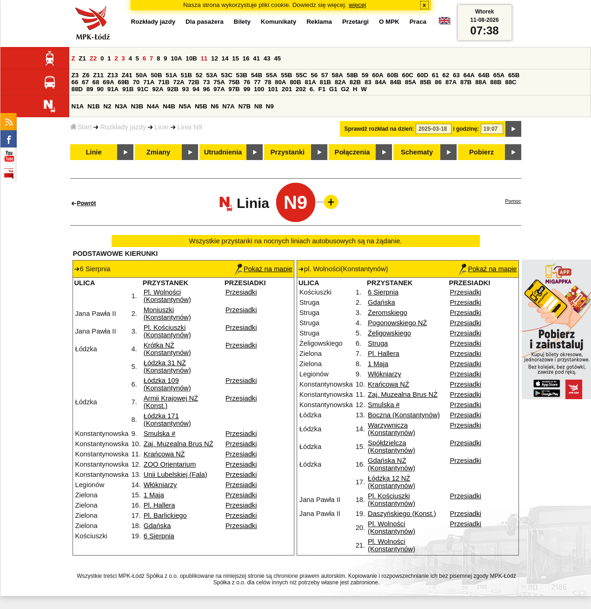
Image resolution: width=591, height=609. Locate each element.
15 (235, 58)
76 (246, 82)
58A (337, 75)
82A (340, 82)
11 (203, 58)
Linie (161, 127)
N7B (244, 106)
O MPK (389, 21)
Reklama (319, 21)
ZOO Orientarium (170, 464)
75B (233, 82)
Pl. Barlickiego (165, 515)
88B (495, 82)
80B (295, 82)
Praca (418, 21)
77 (257, 82)
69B (123, 82)
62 (445, 75)
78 (267, 82)
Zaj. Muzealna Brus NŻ (178, 444)
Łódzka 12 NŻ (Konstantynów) (391, 482)
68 (96, 82)
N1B (93, 106)
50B (156, 75)
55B (286, 75)
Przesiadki (241, 292)
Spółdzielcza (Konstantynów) (391, 446)
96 (206, 89)
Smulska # (159, 433)
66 (75, 82)
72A (178, 82)
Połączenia (352, 152)
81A (310, 82)
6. (312, 89)
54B (256, 75)
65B (513, 75)
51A (171, 75)
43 (267, 58)
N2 (107, 106)
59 (365, 75)
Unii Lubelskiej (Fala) (175, 474)
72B (193, 82)
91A (113, 89)
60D (422, 75)
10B (191, 58)
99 (246, 89)
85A (410, 82)
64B (484, 75)
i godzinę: (466, 129)
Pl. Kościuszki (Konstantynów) (167, 331)
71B (163, 82)
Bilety (242, 21)
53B (241, 75)
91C (142, 89)
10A (176, 58)
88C (510, 82)
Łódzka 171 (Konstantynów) (167, 419)
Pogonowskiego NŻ (397, 323)
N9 (270, 106)
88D (77, 89)
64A (468, 75)
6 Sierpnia (159, 536)
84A (380, 82)
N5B (201, 106)
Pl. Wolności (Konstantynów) (167, 295)
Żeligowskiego (389, 333)
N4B (169, 106)
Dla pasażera (205, 21)
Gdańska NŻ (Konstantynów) (391, 464)
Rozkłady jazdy (123, 127)
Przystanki (288, 152)
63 (456, 75)
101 (273, 89)
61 (435, 75)
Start (81, 127)
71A (148, 82)
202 (301, 89)
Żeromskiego (387, 312)
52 (199, 75)
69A (108, 82)
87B (465, 82)
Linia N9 (189, 127)
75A (219, 82)
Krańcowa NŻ (164, 454)
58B (352, 75)
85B (425, 82)
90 (100, 89)
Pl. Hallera (159, 505)
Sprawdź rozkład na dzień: (379, 129)
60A (377, 75)
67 (85, 82)
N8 (258, 106)
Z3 (75, 75)
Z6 (86, 75)
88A (480, 82)
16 (246, 58)
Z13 (112, 75)
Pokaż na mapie (263, 269)
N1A (78, 106)
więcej (357, 4)
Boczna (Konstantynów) (404, 415)
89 (89, 89)
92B (172, 89)
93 (185, 89)
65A (499, 75)
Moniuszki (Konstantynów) (167, 313)
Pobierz (481, 152)
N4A (153, 106)
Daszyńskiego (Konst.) (402, 513)
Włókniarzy (160, 485)
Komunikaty (278, 21)
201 (287, 89)
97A (219, 89)
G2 (345, 89)
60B (392, 75)
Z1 (82, 58)
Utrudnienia (223, 152)
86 (438, 82)
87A (451, 82)
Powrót (86, 203)
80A (280, 82)
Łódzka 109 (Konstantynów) (167, 384)
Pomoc (513, 201)
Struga (378, 343)
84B (395, 82)
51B (186, 75)
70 (136, 82)
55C (301, 75)
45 (277, 58)
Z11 (98, 75)
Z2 (93, 58)
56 (314, 75)
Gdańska (157, 525)
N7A (228, 106)
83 (368, 82)
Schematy (417, 152)
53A (211, 75)
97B (233, 89)
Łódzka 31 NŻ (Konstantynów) (167, 366)
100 (259, 89)
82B (355, 82)
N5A (185, 106)
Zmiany (158, 152)
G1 (333, 89)
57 (324, 75)
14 (225, 58)
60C (407, 75)
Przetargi (355, 21)
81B (325, 82)
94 (196, 89)
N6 (215, 106)
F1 (322, 89)
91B (127, 89)
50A (141, 75)
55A (271, 75)
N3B (137, 106)
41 (256, 58)
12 (214, 58)
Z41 (126, 75)
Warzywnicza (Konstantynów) (391, 429)
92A (157, 89)
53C (226, 75)
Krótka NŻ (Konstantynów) (167, 348)
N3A (121, 106)
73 (206, 82)
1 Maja (154, 495)
